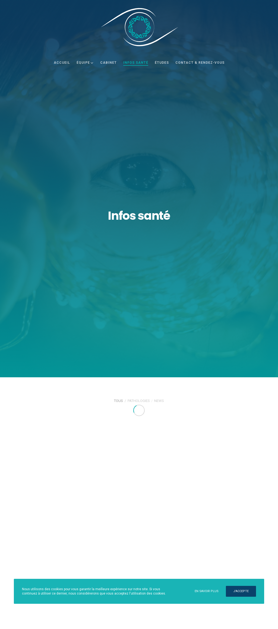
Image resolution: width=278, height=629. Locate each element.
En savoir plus (207, 591)
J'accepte (241, 591)
